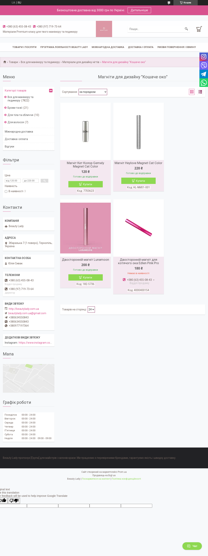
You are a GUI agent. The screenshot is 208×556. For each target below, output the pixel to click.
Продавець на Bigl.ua (104, 475)
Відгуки (9, 146)
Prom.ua (122, 472)
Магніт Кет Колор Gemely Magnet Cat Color (83, 164)
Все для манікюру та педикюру (40, 62)
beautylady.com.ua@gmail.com (27, 313)
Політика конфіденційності (126, 478)
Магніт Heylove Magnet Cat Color (132, 164)
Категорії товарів (15, 90)
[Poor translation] (14, 501)
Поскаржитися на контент (96, 478)
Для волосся (16, 122)
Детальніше (139, 10)
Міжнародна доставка (108, 47)
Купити (85, 184)
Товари (13, 62)
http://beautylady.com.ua (24, 308)
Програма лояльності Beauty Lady (64, 47)
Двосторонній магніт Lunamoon (181, 164)
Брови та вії (15, 107)
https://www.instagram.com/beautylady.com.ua (47, 342)
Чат (192, 546)
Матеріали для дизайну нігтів (80, 62)
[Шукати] (186, 29)
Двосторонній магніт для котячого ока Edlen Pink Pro (83, 262)
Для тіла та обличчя (20, 115)
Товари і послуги (24, 47)
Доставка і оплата (140, 47)
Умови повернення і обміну (176, 47)
